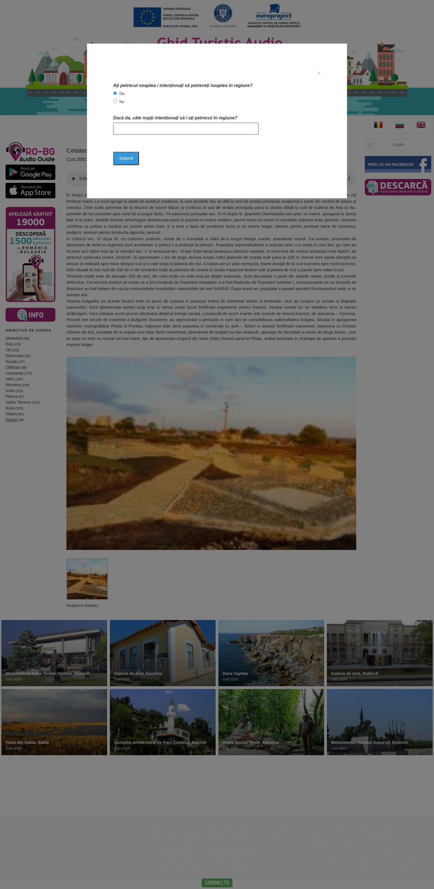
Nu (121, 101)
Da (121, 93)
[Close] (319, 73)
